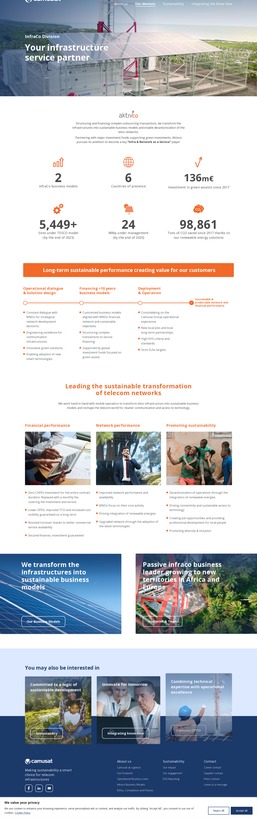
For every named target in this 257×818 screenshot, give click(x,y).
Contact (227, 4)
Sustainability (173, 13)
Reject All (218, 810)
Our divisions (145, 13)
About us (121, 13)
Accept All (241, 810)
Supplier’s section (208, 4)
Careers (187, 4)
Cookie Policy (22, 812)
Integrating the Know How (212, 13)
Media (174, 4)
